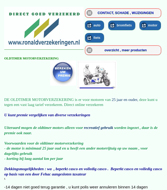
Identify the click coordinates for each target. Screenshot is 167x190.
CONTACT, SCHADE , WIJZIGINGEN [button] (126, 13)
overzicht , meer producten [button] (126, 50)
